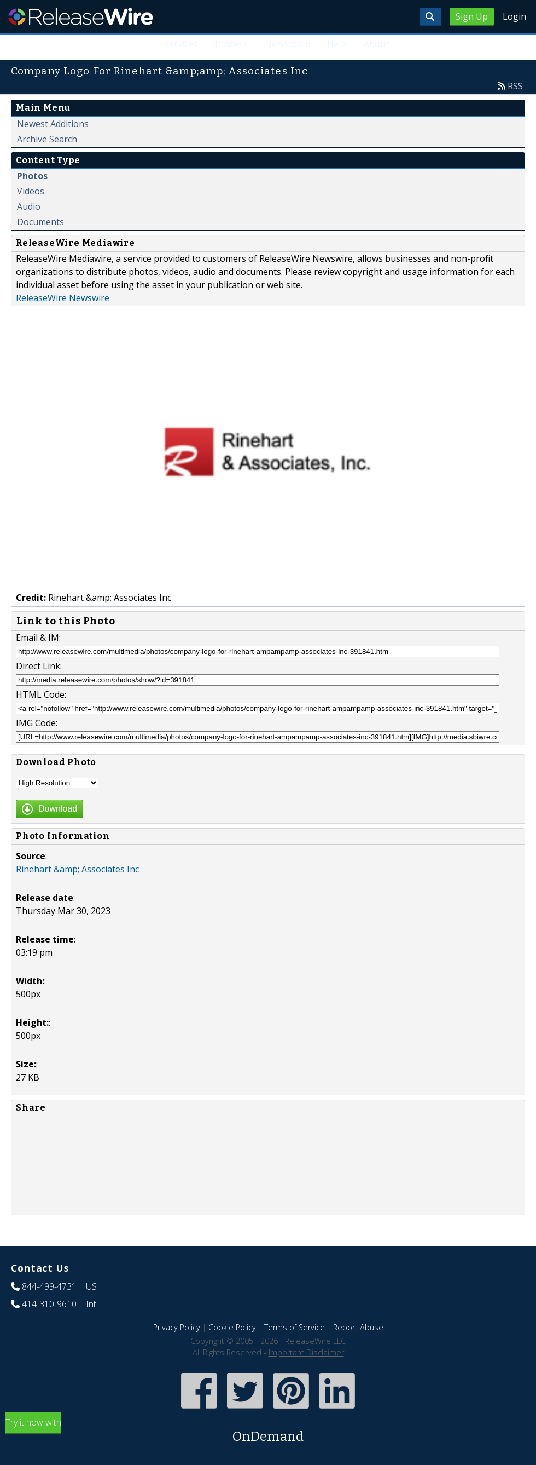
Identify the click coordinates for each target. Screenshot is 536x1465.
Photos (32, 176)
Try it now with (268, 1431)
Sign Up (472, 16)
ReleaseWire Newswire (62, 298)
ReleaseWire (80, 16)
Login (514, 16)
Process (230, 44)
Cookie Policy (232, 1327)
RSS (515, 86)
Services (180, 44)
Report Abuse (358, 1327)
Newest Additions (53, 124)
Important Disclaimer (306, 1352)
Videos (30, 191)
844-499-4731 (49, 1286)
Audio (28, 206)
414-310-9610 (49, 1304)
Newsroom (287, 44)
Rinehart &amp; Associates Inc (77, 869)
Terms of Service (294, 1327)
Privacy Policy (176, 1327)
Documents (40, 222)
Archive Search (47, 139)
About (376, 44)
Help (336, 44)
